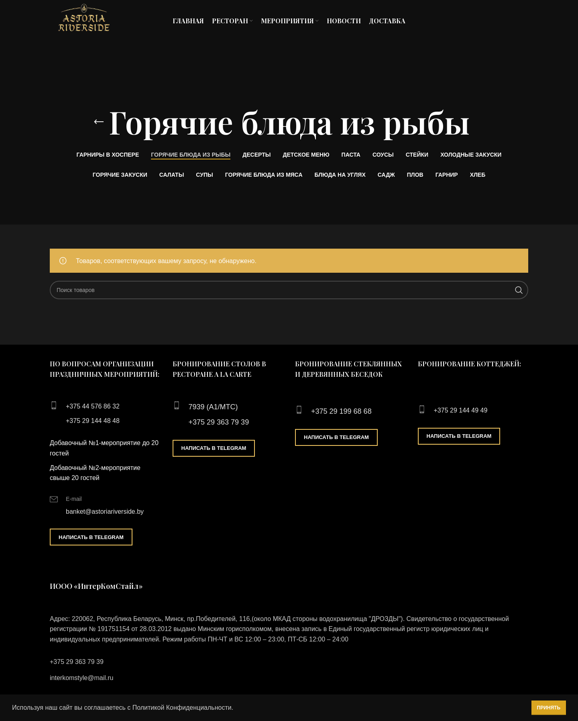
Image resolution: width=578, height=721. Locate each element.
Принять (549, 708)
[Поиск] (289, 290)
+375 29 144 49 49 (461, 410)
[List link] (289, 662)
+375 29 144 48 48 (93, 420)
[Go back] (99, 122)
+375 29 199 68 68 (341, 411)
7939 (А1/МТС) (213, 407)
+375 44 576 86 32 (93, 406)
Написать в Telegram (91, 537)
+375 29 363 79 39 (219, 422)
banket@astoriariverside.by (105, 511)
